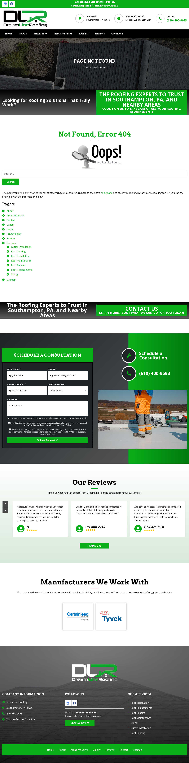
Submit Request (47, 440)
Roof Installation (20, 256)
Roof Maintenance (21, 260)
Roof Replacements (21, 269)
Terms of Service (74, 418)
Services (11, 243)
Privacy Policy (14, 233)
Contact (11, 220)
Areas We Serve (15, 215)
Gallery (10, 224)
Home (10, 229)
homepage (107, 193)
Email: (52, 369)
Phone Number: (16, 384)
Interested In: (56, 384)
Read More (94, 545)
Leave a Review (80, 723)
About (10, 211)
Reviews (11, 238)
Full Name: (14, 369)
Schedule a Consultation (153, 355)
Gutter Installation (21, 247)
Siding (14, 274)
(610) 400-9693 (177, 20)
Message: (12, 399)
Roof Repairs (18, 265)
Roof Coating (18, 251)
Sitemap (11, 279)
